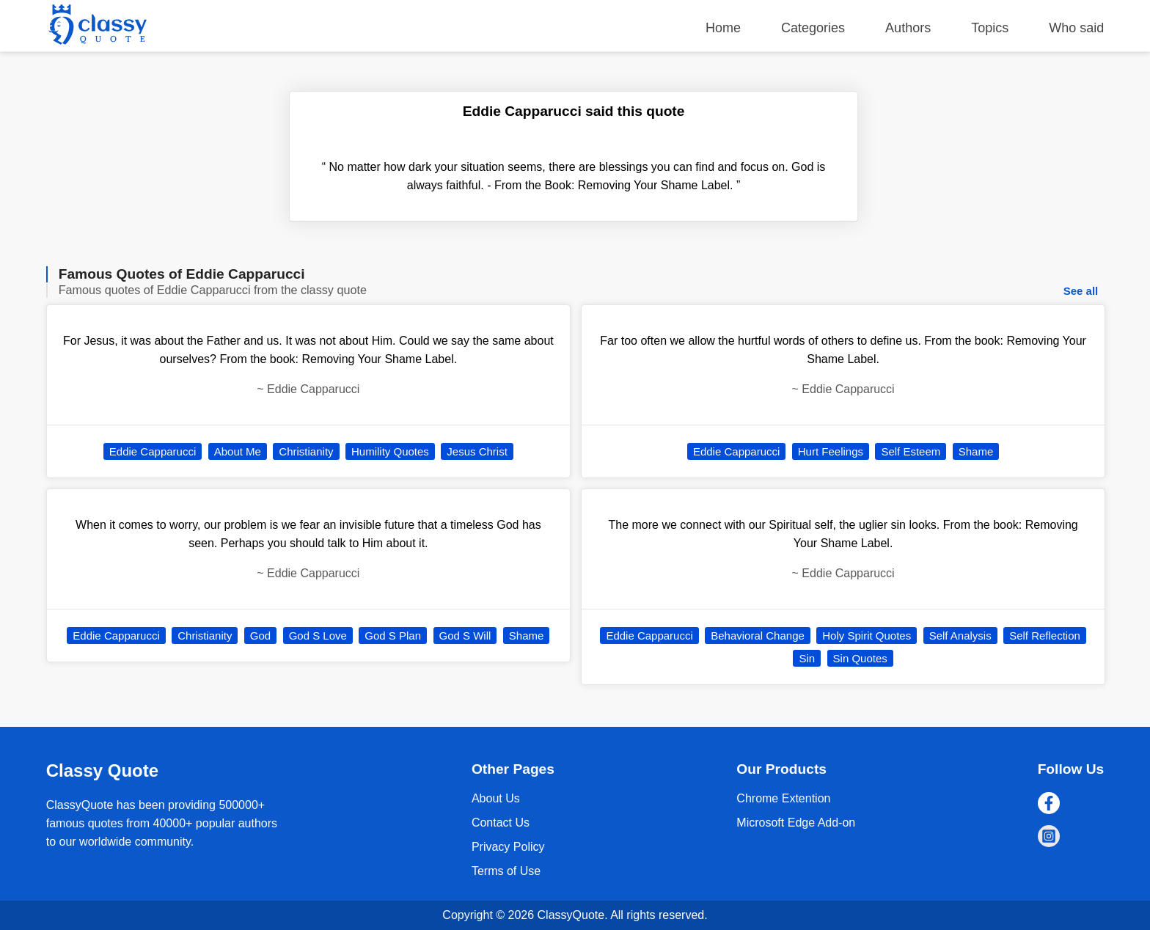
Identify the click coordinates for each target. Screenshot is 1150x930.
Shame (526, 635)
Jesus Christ (477, 451)
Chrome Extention (783, 798)
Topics (989, 28)
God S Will (465, 635)
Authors (908, 28)
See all (1081, 291)
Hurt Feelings (830, 451)
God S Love (318, 635)
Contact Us (501, 822)
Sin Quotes (860, 658)
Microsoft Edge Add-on (795, 822)
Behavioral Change (758, 635)
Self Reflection (1044, 635)
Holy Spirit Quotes (866, 635)
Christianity (306, 451)
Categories (813, 28)
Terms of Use (506, 871)
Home (723, 28)
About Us (496, 798)
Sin (807, 658)
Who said (1076, 28)
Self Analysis (960, 635)
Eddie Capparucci (152, 451)
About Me (237, 451)
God (260, 635)
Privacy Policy (508, 847)
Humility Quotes (390, 451)
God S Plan (393, 635)
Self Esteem (910, 451)
